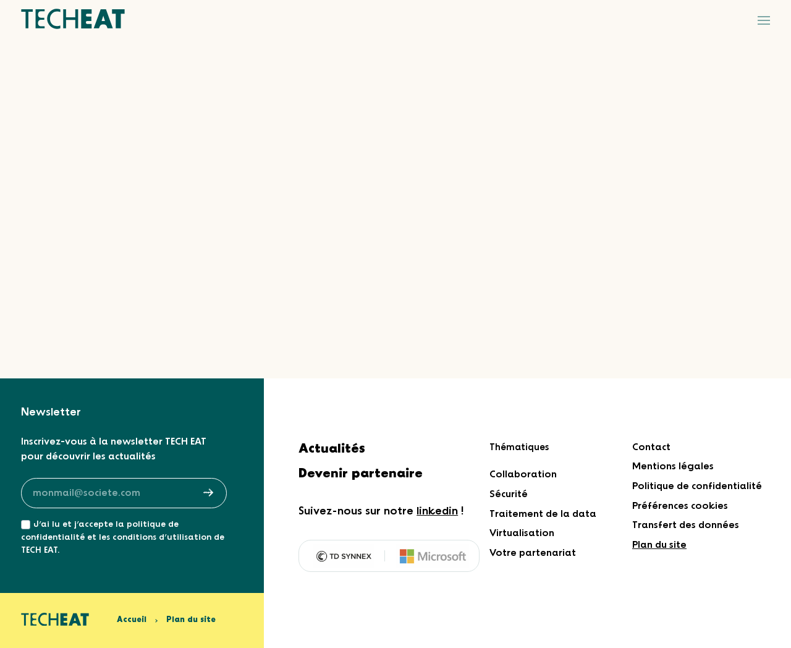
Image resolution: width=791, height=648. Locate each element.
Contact (651, 447)
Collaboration (523, 474)
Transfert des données (685, 525)
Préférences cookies (680, 506)
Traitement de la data (542, 514)
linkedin (437, 511)
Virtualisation (521, 533)
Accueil (131, 620)
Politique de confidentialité (697, 486)
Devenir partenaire (360, 474)
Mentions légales (673, 466)
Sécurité (508, 494)
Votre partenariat (532, 553)
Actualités (331, 449)
